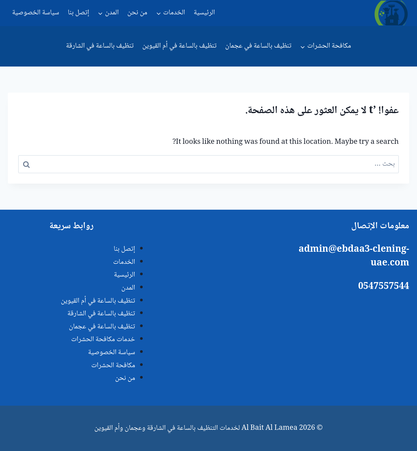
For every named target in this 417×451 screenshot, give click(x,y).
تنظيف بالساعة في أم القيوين (179, 46)
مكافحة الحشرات (113, 365)
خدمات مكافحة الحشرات (103, 339)
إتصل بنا (78, 13)
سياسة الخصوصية (35, 13)
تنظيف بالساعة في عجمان (258, 46)
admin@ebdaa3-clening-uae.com (354, 256)
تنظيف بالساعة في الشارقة (100, 46)
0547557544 (383, 287)
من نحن (137, 13)
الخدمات (124, 262)
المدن (128, 288)
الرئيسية (204, 13)
